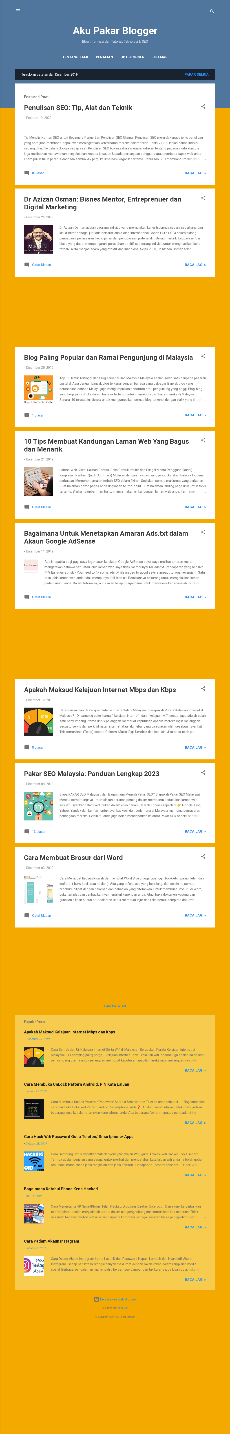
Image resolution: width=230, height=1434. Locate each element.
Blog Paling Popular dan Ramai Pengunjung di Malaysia (108, 463)
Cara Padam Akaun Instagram (51, 1346)
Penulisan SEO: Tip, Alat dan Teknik (78, 108)
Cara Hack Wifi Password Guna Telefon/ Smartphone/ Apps (78, 1241)
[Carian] (212, 12)
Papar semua (197, 74)
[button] (203, 107)
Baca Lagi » (195, 278)
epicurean (123, 1413)
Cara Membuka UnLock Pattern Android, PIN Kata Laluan (76, 1189)
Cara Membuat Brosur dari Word (73, 963)
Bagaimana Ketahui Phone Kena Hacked (61, 1294)
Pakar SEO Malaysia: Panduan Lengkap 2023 (91, 879)
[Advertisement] (115, 417)
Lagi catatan (115, 1111)
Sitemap (160, 57)
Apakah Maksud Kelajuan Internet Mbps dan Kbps (100, 795)
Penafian (104, 57)
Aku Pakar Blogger (115, 31)
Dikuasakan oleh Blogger (115, 1405)
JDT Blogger (132, 57)
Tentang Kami (75, 57)
